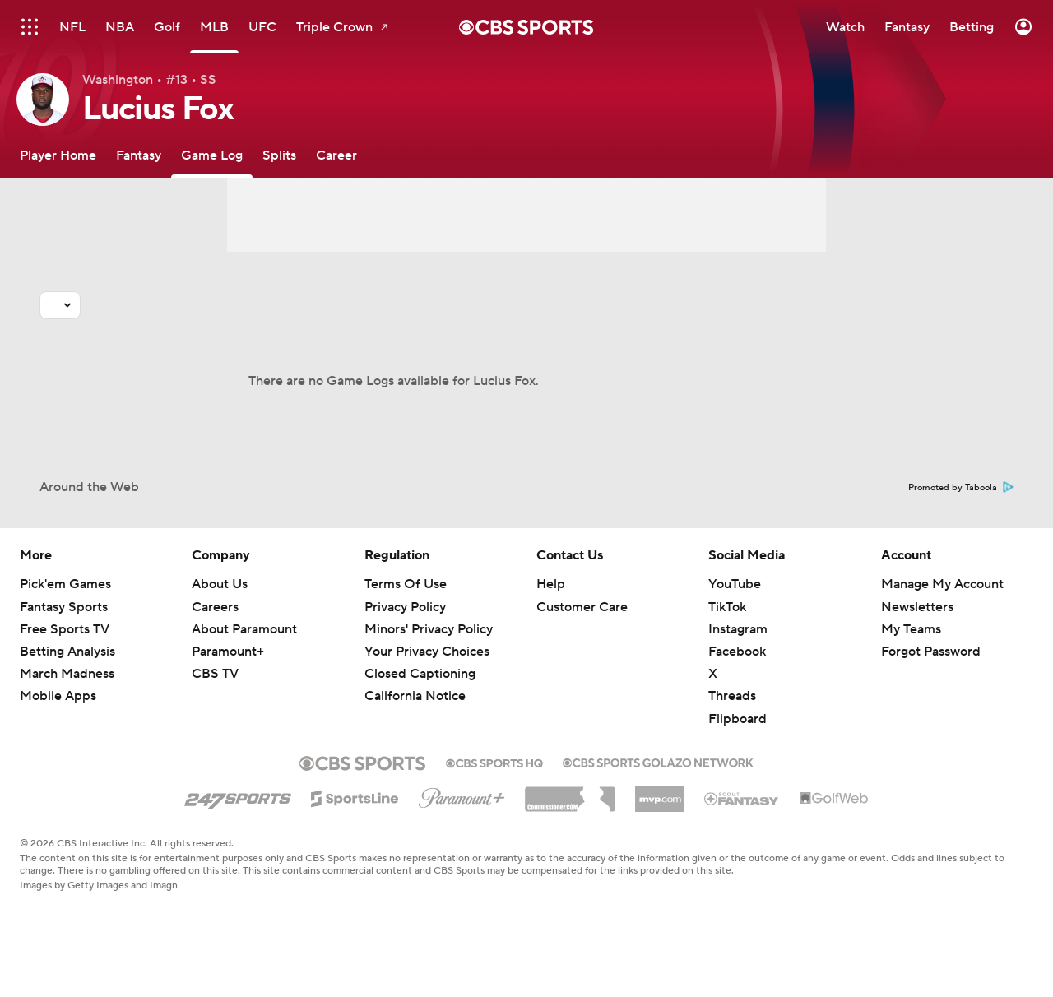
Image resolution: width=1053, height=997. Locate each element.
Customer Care (582, 607)
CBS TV (215, 673)
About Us (220, 584)
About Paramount (244, 629)
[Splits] (279, 155)
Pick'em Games (65, 584)
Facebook (737, 651)
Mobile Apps (58, 696)
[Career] (336, 155)
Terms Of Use (405, 584)
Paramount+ (228, 651)
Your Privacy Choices (426, 651)
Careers (215, 607)
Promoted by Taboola (961, 488)
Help (550, 584)
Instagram (738, 629)
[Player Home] (58, 155)
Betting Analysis (67, 651)
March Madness (67, 673)
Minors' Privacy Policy (428, 629)
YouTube (734, 584)
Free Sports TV (64, 629)
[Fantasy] (138, 155)
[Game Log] (212, 155)
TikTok (727, 607)
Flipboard (737, 719)
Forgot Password (931, 651)
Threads (732, 696)
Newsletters (917, 607)
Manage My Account (942, 584)
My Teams (911, 629)
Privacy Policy (405, 607)
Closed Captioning (419, 673)
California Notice (415, 696)
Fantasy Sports (64, 607)
